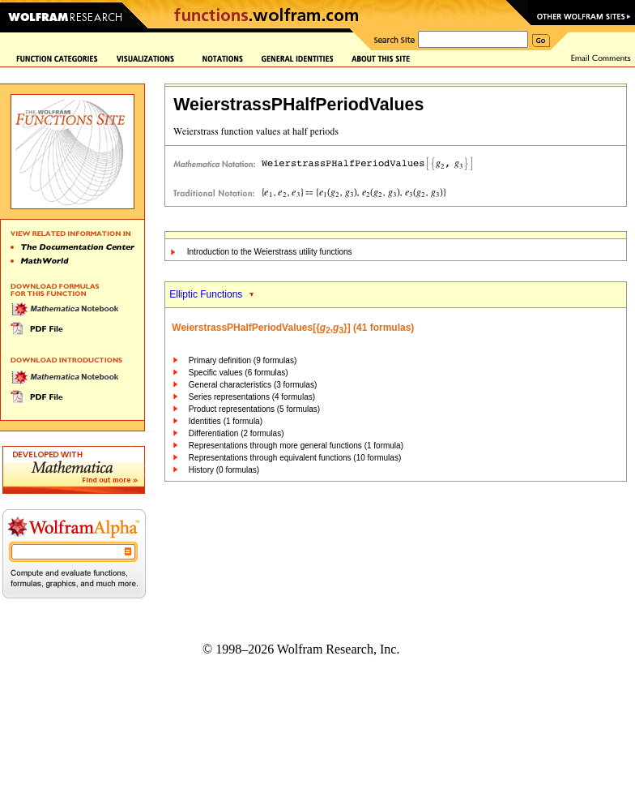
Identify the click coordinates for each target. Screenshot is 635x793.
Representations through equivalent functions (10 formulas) (295, 457)
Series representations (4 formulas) (252, 396)
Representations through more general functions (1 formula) (296, 445)
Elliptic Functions (205, 294)
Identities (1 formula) (225, 421)
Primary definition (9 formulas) (242, 360)
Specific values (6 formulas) (238, 372)
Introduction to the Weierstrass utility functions (269, 251)
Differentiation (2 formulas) (236, 433)
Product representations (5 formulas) (254, 409)
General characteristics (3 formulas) (253, 384)
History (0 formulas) (224, 469)
